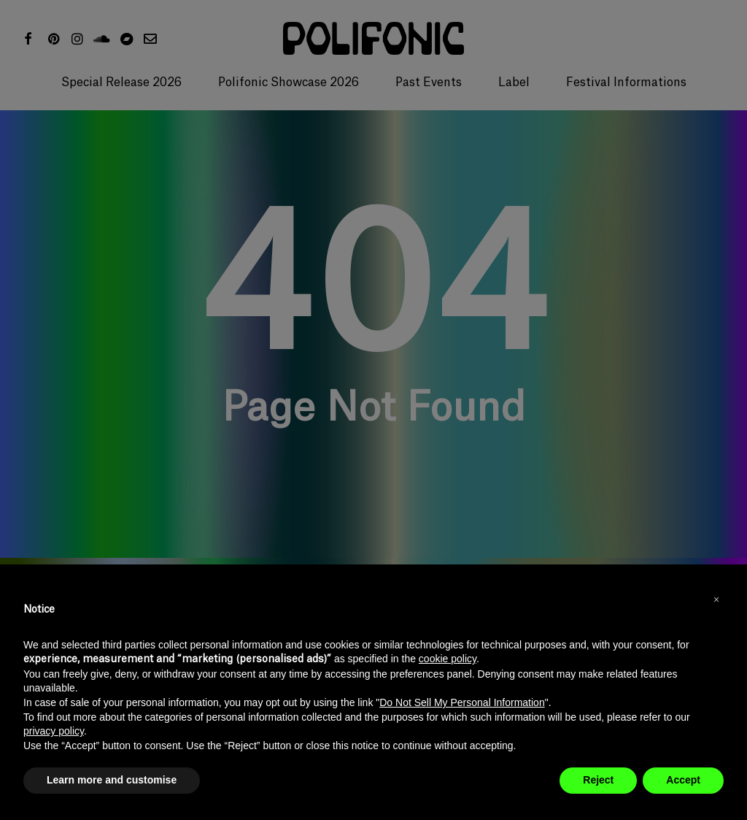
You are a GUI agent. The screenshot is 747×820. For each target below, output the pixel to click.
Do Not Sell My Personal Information (461, 702)
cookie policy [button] (447, 658)
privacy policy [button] (53, 731)
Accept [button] (683, 780)
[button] (716, 599)
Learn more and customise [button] (112, 780)
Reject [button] (598, 780)
